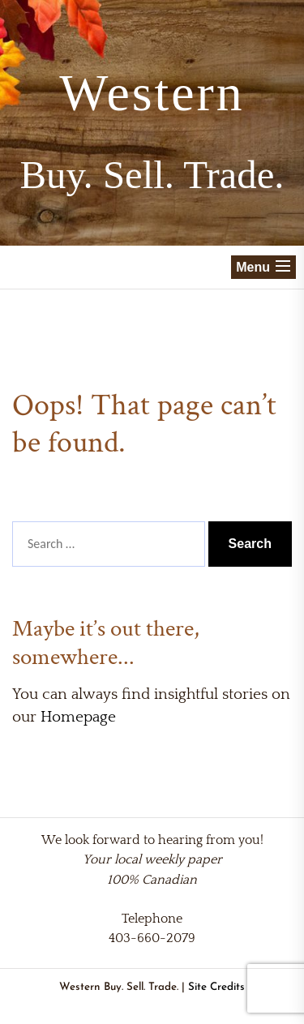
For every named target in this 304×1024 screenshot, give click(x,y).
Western (151, 93)
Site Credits (216, 987)
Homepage (78, 717)
